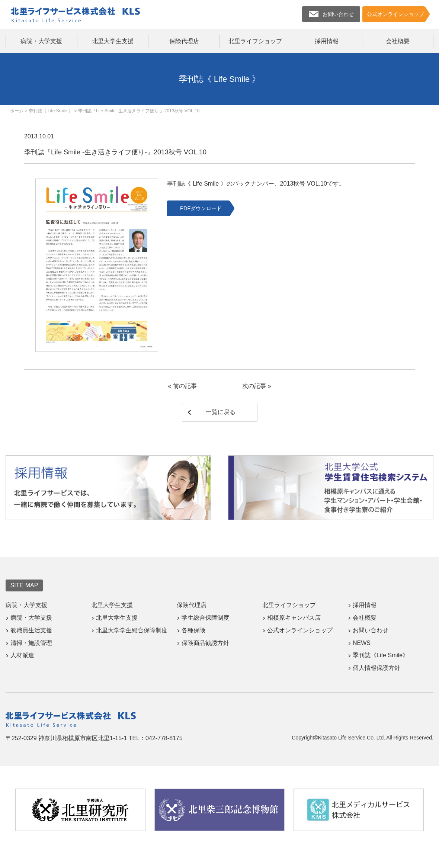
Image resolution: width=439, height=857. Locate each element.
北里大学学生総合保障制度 (131, 630)
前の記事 (185, 386)
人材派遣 (22, 655)
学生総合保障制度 (205, 617)
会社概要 (398, 41)
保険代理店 (184, 41)
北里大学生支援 (113, 41)
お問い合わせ (370, 630)
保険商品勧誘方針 (205, 643)
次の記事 (254, 386)
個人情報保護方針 (376, 668)
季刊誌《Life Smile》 (380, 655)
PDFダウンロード (201, 208)
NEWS (362, 643)
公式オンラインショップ (300, 630)
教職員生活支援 (31, 630)
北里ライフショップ (255, 41)
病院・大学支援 (41, 41)
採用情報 (327, 41)
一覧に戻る (220, 412)
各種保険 (193, 630)
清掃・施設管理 (31, 643)
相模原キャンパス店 (294, 617)
